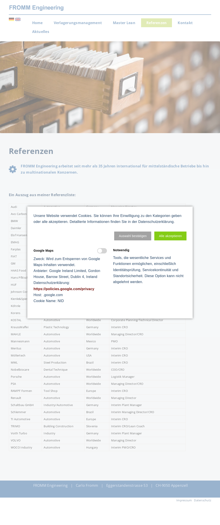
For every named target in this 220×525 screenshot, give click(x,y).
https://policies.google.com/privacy (64, 289)
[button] (132, 236)
